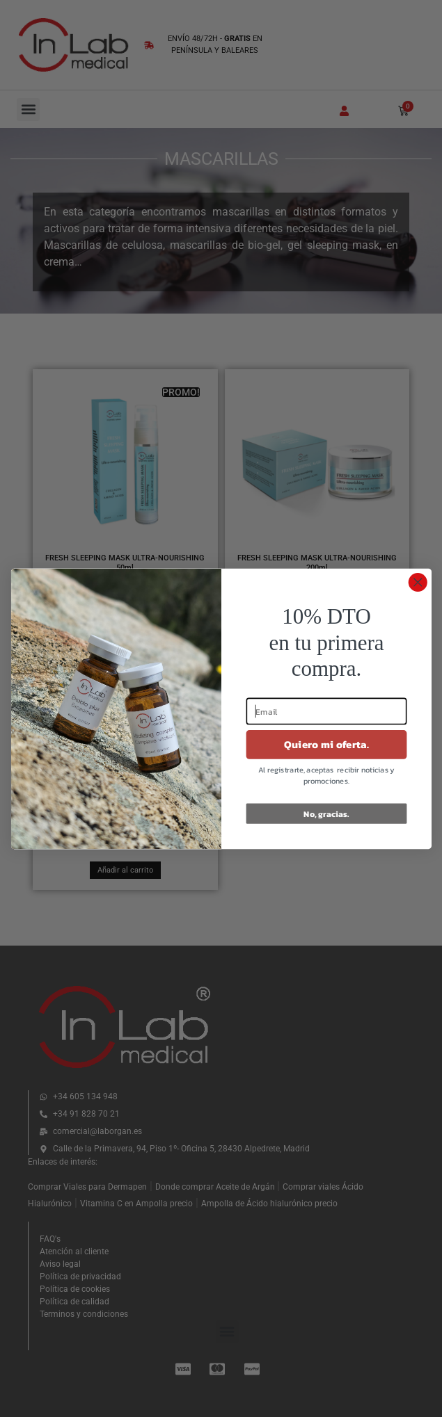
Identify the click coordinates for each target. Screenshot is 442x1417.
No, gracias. (326, 813)
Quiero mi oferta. (326, 744)
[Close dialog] (417, 582)
